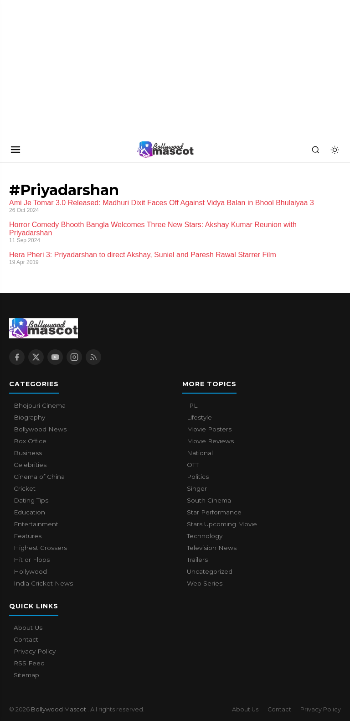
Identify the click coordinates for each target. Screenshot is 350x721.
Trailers (197, 559)
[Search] (315, 149)
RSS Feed (29, 663)
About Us (28, 627)
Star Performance (214, 512)
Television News (212, 547)
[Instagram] (74, 357)
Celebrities (30, 464)
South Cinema (209, 500)
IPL (192, 405)
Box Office (30, 441)
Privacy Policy (35, 651)
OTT (193, 464)
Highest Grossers (40, 547)
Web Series (204, 583)
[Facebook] (17, 357)
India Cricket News (43, 583)
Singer (197, 488)
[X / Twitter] (36, 357)
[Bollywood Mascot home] (165, 149)
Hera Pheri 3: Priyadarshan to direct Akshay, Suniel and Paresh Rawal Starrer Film (142, 255)
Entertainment (36, 524)
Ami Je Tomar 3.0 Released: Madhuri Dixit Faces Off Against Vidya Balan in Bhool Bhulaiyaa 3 (161, 203)
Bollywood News (40, 429)
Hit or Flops (32, 559)
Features (27, 535)
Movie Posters (209, 429)
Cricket (25, 488)
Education (29, 512)
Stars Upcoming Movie (222, 524)
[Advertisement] (68, 68)
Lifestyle (199, 417)
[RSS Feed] (93, 357)
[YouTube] (55, 357)
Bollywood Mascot (59, 709)
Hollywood (30, 571)
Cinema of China (39, 476)
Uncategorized (209, 571)
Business (28, 452)
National (200, 452)
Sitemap (26, 675)
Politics (198, 476)
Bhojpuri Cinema (40, 405)
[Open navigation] (15, 149)
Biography (29, 417)
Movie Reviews (210, 441)
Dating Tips (31, 500)
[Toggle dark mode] (334, 149)
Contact (26, 639)
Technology (204, 535)
